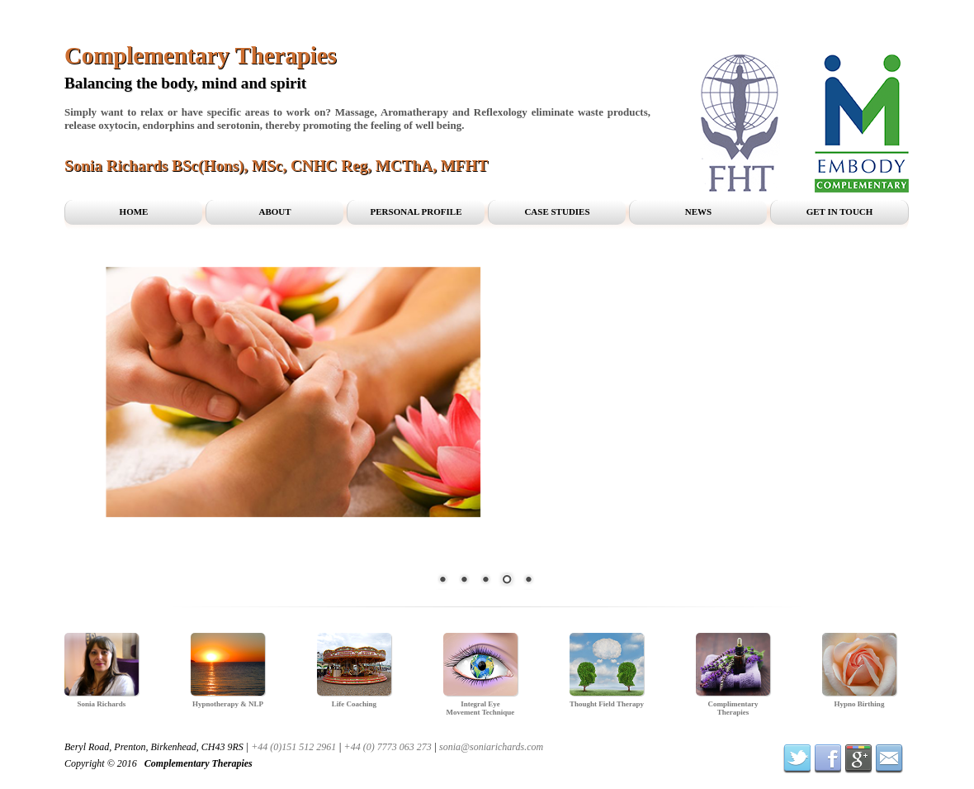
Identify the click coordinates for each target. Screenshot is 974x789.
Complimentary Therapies (733, 708)
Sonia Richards (102, 704)
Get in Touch (839, 211)
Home (134, 211)
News (698, 211)
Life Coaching (354, 704)
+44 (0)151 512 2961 (293, 747)
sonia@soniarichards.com (491, 747)
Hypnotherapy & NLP (227, 704)
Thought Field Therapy (607, 704)
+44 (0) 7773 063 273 (388, 747)
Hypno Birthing (860, 704)
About (274, 211)
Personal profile (416, 211)
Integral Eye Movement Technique (481, 708)
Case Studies (556, 211)
